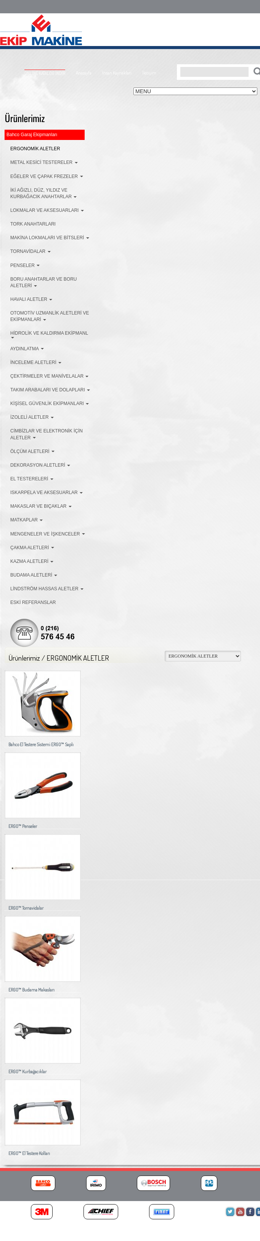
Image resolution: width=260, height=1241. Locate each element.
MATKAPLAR (26, 520)
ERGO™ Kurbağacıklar (27, 1071)
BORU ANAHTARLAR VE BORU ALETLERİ (43, 282)
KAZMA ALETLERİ (31, 561)
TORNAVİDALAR (30, 251)
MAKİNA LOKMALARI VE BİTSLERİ (49, 237)
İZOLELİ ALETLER (32, 417)
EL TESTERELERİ (31, 478)
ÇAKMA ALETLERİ (32, 547)
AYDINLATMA (27, 348)
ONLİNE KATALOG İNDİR (44, 73)
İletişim (149, 73)
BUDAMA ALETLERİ (33, 575)
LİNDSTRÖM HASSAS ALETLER (46, 588)
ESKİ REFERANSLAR (33, 602)
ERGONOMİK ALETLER (35, 148)
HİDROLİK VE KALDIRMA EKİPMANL (49, 334)
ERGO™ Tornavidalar (25, 908)
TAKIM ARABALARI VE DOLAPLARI (50, 389)
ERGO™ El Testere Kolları (29, 1153)
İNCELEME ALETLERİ (35, 362)
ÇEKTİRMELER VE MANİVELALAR (49, 376)
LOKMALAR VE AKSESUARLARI (47, 210)
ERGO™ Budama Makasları (31, 990)
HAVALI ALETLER (31, 299)
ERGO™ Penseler (22, 826)
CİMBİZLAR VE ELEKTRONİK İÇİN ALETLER (46, 434)
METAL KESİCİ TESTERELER (44, 162)
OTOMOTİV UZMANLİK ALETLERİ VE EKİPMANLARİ (49, 316)
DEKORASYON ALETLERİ (40, 465)
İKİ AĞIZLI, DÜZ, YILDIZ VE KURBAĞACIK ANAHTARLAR (43, 193)
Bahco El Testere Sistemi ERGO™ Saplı (41, 744)
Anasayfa (83, 73)
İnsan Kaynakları (117, 73)
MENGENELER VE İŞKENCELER (47, 534)
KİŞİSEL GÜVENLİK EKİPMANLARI (49, 403)
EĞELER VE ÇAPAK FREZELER (46, 176)
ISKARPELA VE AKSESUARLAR (46, 492)
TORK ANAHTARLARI (33, 224)
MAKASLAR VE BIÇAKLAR (41, 506)
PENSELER (25, 265)
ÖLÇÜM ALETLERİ (32, 451)
